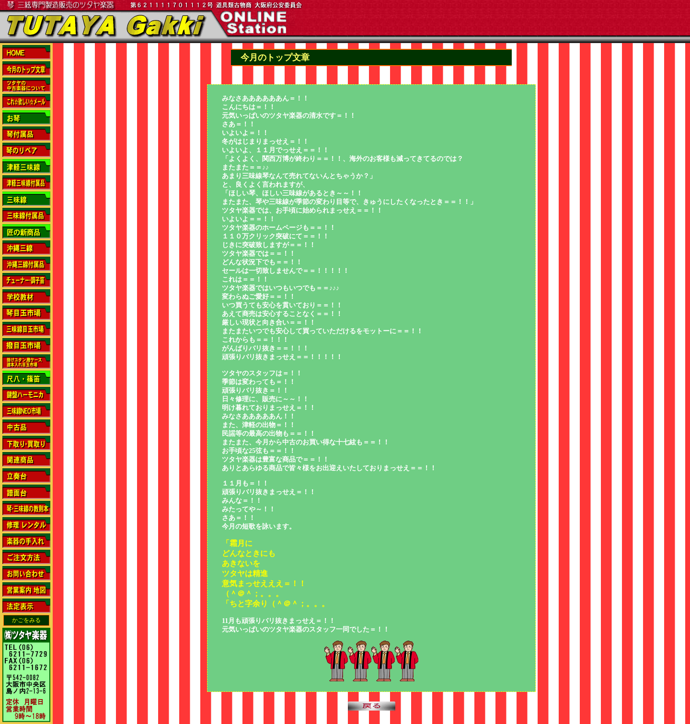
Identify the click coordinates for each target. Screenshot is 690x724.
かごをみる (26, 620)
